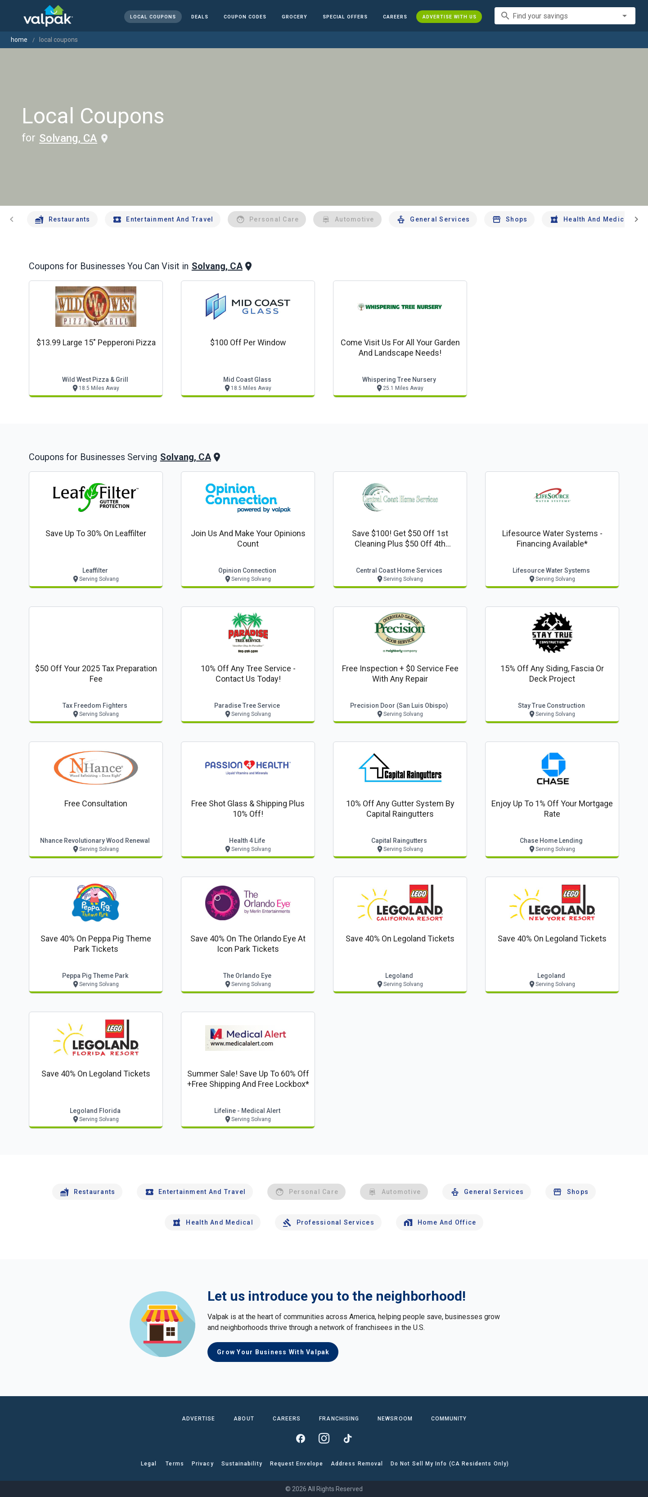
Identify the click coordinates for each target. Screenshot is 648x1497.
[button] (344, 16)
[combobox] (565, 15)
